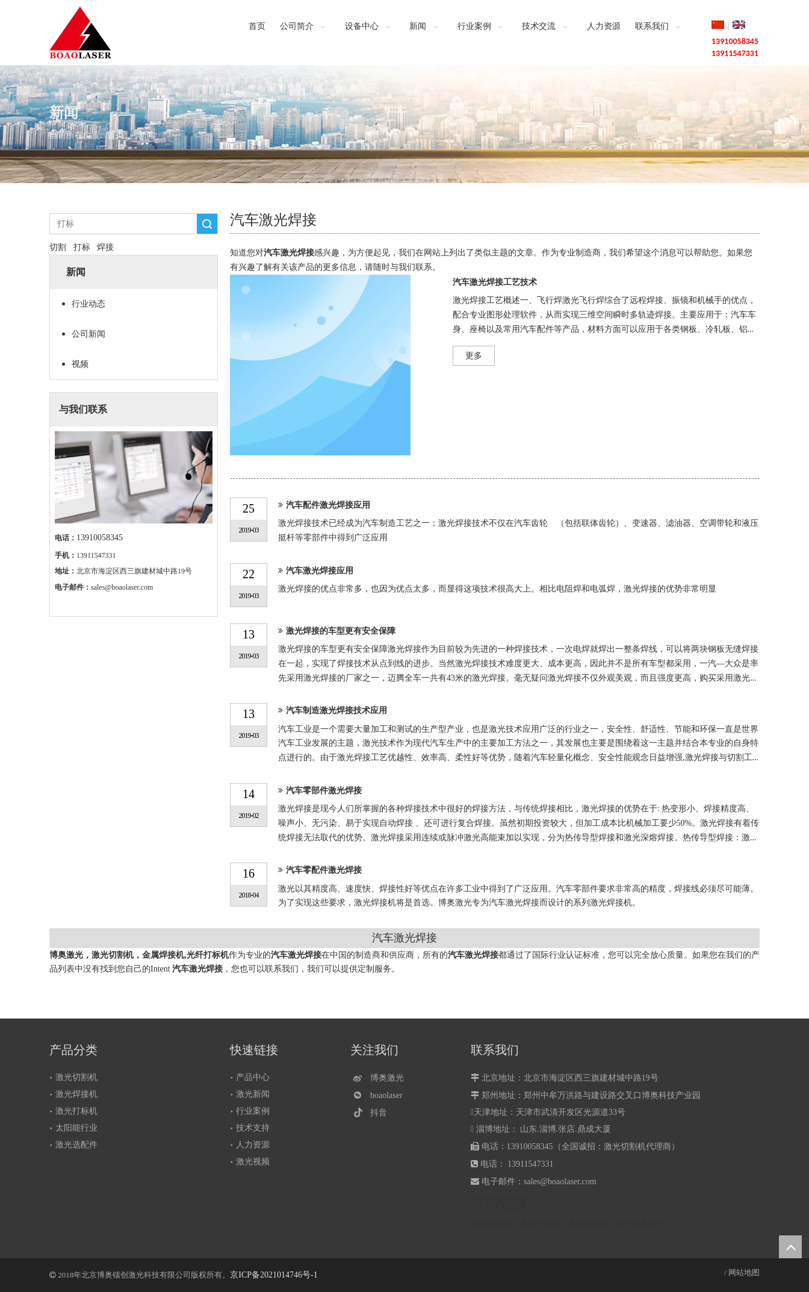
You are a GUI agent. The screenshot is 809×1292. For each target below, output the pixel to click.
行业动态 (88, 303)
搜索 (207, 224)
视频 (80, 364)
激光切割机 (76, 1077)
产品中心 (253, 1077)
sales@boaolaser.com (122, 587)
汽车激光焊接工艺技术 (495, 282)
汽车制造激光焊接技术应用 (336, 710)
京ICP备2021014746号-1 (273, 1274)
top (790, 1246)
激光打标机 (76, 1111)
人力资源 (253, 1144)
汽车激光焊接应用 (319, 570)
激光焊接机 (76, 1094)
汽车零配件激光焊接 (324, 870)
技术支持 (253, 1127)
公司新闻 (88, 334)
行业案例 (253, 1111)
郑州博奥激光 (640, 1223)
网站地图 (744, 1272)
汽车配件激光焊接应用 (328, 505)
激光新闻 (253, 1094)
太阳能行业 (76, 1127)
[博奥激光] (381, 1078)
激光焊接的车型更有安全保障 (340, 630)
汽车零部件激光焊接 (324, 790)
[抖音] (381, 1113)
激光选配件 (76, 1144)
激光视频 (253, 1161)
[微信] (381, 1095)
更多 (473, 355)
